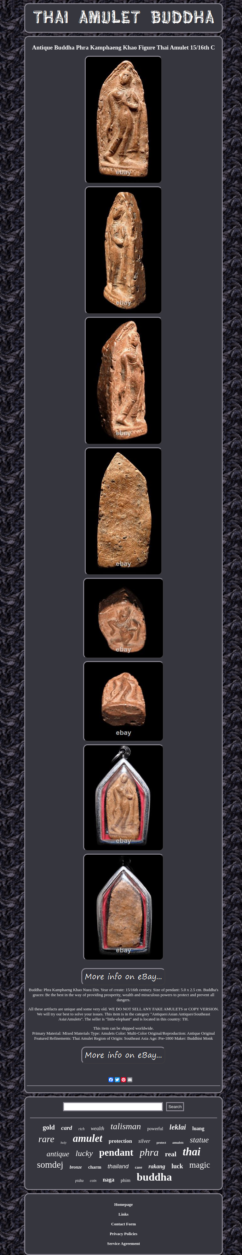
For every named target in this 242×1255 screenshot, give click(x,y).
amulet (87, 1138)
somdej (50, 1164)
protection (120, 1141)
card (66, 1127)
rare (46, 1139)
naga (108, 1180)
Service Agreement (123, 1243)
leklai (178, 1127)
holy (63, 1142)
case (138, 1167)
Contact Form (123, 1224)
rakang (156, 1166)
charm (94, 1167)
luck (177, 1166)
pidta (79, 1180)
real (170, 1154)
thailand (118, 1166)
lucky (84, 1153)
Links (123, 1214)
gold (49, 1127)
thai (191, 1152)
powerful (155, 1128)
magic (199, 1165)
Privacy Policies (123, 1233)
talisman (126, 1126)
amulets (177, 1142)
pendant (116, 1152)
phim (125, 1180)
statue (199, 1140)
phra (149, 1152)
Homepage (123, 1204)
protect (161, 1142)
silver (144, 1141)
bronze (76, 1167)
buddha (154, 1177)
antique (58, 1154)
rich (81, 1129)
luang (198, 1128)
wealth (97, 1128)
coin (93, 1180)
